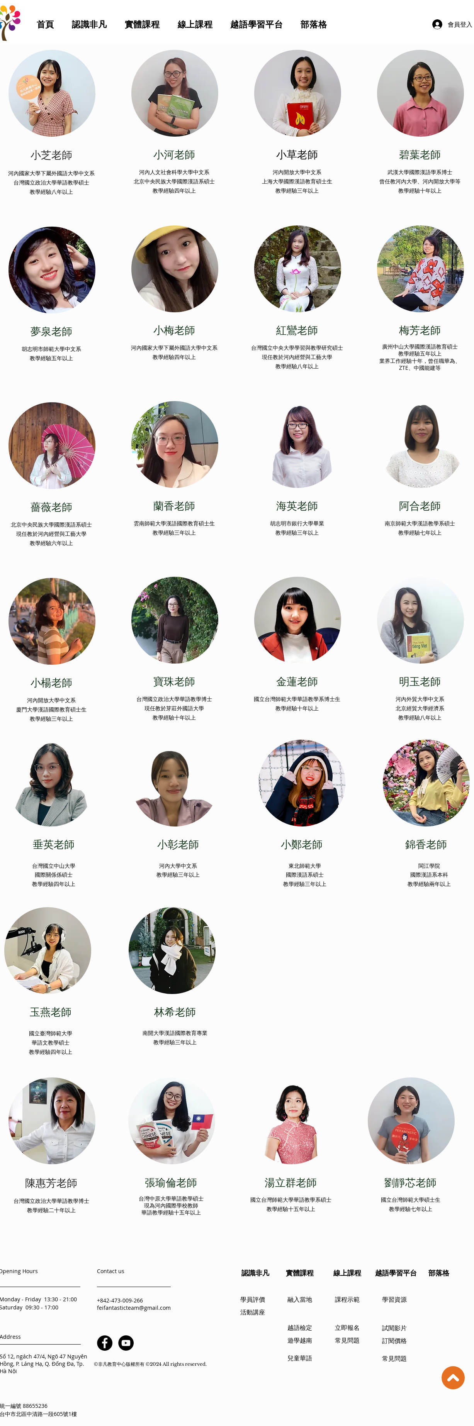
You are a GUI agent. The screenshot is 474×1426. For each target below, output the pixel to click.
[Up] (453, 1377)
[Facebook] (104, 1343)
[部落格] (439, 1273)
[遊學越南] (299, 1341)
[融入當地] (299, 1300)
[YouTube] (126, 1343)
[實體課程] (299, 1273)
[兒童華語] (299, 1359)
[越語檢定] (299, 1328)
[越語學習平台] (396, 1273)
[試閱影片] (394, 1328)
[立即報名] (347, 1328)
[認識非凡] (255, 1273)
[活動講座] (252, 1313)
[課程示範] (347, 1300)
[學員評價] (252, 1300)
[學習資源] (394, 1300)
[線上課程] (347, 1273)
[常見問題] (347, 1341)
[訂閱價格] (394, 1341)
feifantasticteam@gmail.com (134, 1307)
